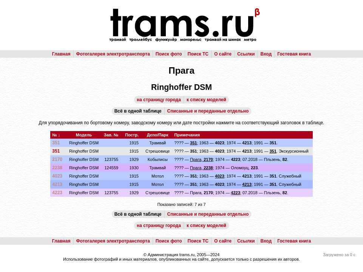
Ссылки (246, 54)
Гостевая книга (294, 54)
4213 (57, 184)
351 (56, 142)
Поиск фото (169, 54)
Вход (266, 54)
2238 (57, 167)
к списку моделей (206, 99)
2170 (57, 159)
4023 (57, 176)
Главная (61, 54)
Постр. (132, 135)
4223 (57, 192)
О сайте (223, 54)
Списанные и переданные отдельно (208, 111)
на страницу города (159, 99)
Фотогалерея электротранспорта (113, 54)
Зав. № (111, 135)
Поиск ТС (198, 54)
